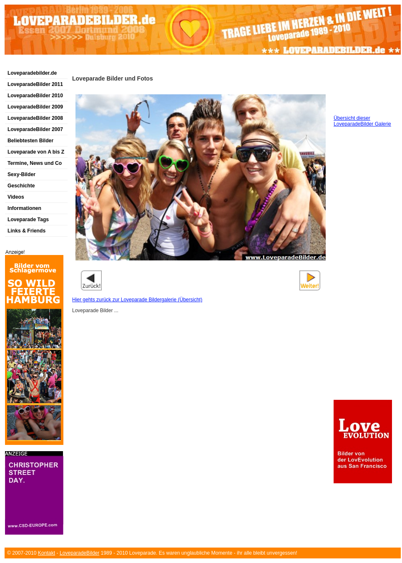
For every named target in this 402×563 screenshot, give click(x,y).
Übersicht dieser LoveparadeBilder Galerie (362, 121)
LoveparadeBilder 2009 (35, 107)
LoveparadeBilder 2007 (35, 129)
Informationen (24, 208)
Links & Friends (26, 231)
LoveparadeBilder (79, 553)
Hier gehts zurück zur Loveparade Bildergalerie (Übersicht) (137, 300)
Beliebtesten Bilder (30, 141)
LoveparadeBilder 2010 (35, 95)
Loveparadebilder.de (32, 73)
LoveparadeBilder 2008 (35, 118)
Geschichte (21, 186)
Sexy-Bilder (21, 174)
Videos (16, 197)
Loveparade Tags (28, 219)
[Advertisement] (102, 64)
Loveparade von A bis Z (36, 152)
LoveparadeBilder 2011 (35, 84)
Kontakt (46, 553)
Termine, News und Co (35, 163)
